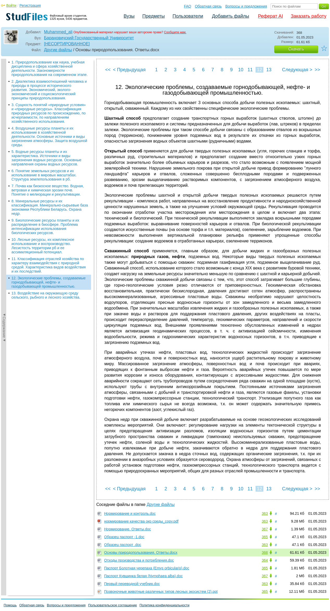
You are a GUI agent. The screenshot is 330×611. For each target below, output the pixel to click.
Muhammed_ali (58, 32)
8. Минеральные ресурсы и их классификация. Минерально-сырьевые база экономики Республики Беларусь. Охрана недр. (49, 147)
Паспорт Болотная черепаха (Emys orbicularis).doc (146, 568)
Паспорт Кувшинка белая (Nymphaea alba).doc (143, 576)
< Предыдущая (129, 69)
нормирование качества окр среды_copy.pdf (141, 521)
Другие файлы (58, 50)
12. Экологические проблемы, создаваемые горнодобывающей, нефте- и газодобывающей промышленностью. (48, 222)
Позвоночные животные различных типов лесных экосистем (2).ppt (161, 591)
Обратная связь (208, 6)
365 (265, 537)
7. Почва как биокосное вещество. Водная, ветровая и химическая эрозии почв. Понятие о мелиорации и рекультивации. (47, 130)
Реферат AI (270, 16)
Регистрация (30, 5)
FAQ (187, 6)
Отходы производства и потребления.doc (139, 560)
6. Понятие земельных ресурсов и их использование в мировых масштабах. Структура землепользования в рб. (44, 115)
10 (240, 69)
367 (265, 529)
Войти (11, 5)
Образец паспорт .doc (122, 545)
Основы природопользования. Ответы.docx (140, 552)
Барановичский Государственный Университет (89, 38)
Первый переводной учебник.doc (132, 584)
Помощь (10, 605)
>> (317, 69)
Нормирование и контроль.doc (130, 513)
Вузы (129, 16)
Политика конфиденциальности (164, 605)
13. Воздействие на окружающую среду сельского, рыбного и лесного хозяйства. (45, 235)
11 (250, 69)
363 (265, 513)
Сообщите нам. (175, 32)
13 (268, 69)
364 (265, 560)
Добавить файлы (230, 16)
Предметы (153, 16)
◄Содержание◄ (4, 150)
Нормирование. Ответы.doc (127, 529)
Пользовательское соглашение (112, 605)
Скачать (296, 49)
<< (108, 69)
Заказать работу (308, 16)
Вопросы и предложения (246, 6)
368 (265, 552)
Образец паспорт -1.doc (124, 537)
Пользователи (188, 16)
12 (259, 69)
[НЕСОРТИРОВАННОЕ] (67, 44)
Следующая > (297, 69)
